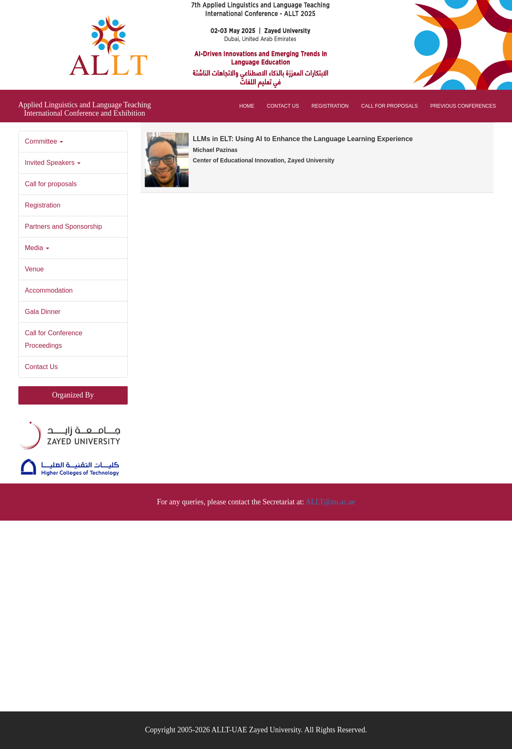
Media (37, 247)
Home (247, 106)
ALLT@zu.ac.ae (330, 502)
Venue (34, 269)
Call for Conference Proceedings (54, 339)
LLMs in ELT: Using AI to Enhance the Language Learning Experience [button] (308, 149)
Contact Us (283, 106)
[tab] (317, 158)
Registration (329, 106)
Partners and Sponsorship (63, 226)
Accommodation (49, 290)
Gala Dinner (44, 311)
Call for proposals (389, 106)
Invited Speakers (53, 162)
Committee (44, 141)
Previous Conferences (463, 106)
